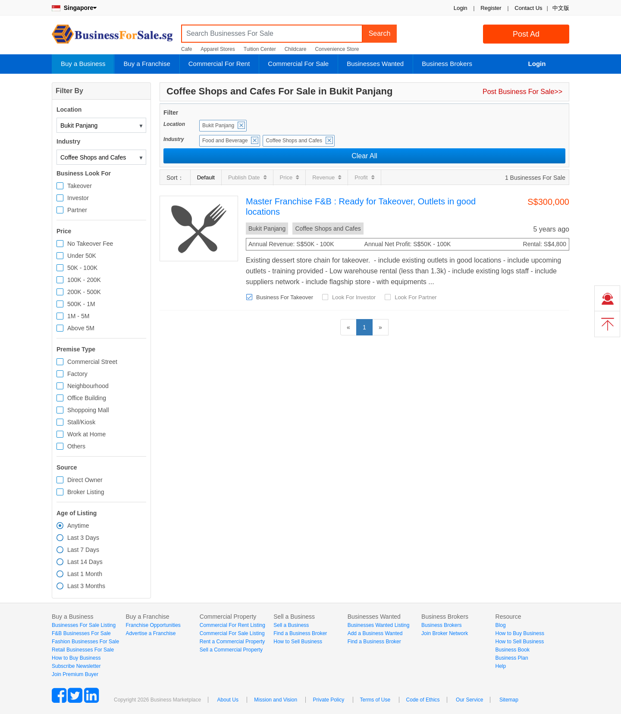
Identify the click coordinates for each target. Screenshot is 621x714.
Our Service (469, 700)
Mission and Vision (275, 700)
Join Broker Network (444, 633)
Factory (77, 373)
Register (490, 8)
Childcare (296, 49)
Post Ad (526, 34)
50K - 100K (82, 267)
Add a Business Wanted (375, 633)
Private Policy (328, 700)
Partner (77, 210)
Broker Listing (85, 492)
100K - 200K (84, 279)
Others (76, 446)
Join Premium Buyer (75, 674)
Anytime (78, 525)
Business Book (513, 650)
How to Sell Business (297, 642)
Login (460, 8)
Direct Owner (85, 479)
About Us (227, 700)
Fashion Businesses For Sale (85, 642)
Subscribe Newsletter (76, 666)
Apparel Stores (218, 49)
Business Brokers (447, 63)
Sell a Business (291, 625)
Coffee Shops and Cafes (294, 141)
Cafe (186, 49)
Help (501, 666)
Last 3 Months (86, 585)
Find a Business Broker (300, 633)
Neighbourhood (88, 385)
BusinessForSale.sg (112, 37)
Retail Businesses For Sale (83, 650)
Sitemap (508, 700)
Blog (501, 625)
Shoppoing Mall (88, 410)
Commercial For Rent (219, 63)
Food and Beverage (225, 141)
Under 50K (81, 255)
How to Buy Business (76, 658)
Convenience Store (337, 49)
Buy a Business (83, 63)
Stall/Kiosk (81, 422)
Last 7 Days (83, 549)
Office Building (86, 398)
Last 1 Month (84, 573)
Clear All (364, 156)
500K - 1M (81, 304)
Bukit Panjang (218, 125)
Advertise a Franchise (150, 633)
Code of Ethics (423, 700)
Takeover (79, 185)
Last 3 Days (83, 537)
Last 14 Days (85, 561)
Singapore (74, 7)
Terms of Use (375, 700)
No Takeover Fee (90, 243)
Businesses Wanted (375, 63)
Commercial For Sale (298, 63)
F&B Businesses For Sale (81, 633)
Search (380, 33)
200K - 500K (84, 291)
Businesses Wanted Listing (379, 625)
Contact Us (528, 8)
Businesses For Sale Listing (84, 625)
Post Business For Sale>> (522, 91)
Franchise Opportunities (152, 625)
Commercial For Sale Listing (232, 633)
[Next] (380, 327)
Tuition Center (260, 49)
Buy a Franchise (146, 63)
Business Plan (512, 658)
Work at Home (86, 434)
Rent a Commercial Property (232, 642)
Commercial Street (92, 361)
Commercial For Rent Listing (232, 625)
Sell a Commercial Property (231, 650)
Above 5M (80, 328)
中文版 (560, 8)
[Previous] (348, 327)
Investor (78, 197)
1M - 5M (78, 316)
